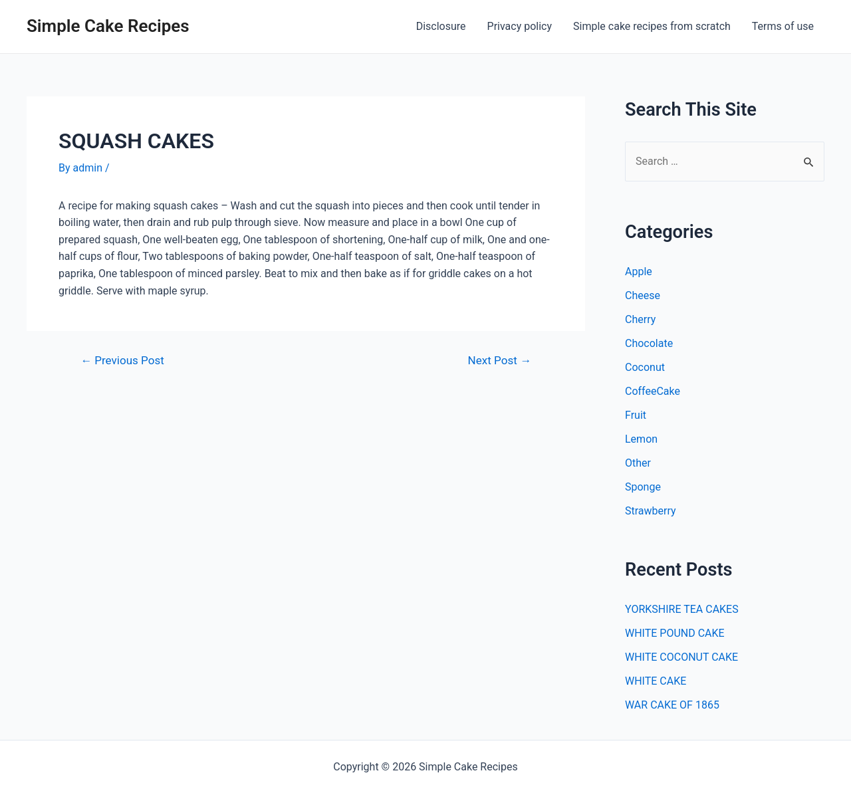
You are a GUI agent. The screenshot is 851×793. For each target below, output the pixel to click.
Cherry (640, 319)
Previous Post (122, 360)
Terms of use (783, 26)
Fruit (635, 415)
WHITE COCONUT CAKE (681, 657)
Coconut (645, 367)
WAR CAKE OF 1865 (672, 705)
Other (638, 463)
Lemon (641, 439)
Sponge (643, 487)
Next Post (499, 360)
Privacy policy (519, 26)
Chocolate (649, 343)
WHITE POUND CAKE (675, 633)
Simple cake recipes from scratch (652, 26)
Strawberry (650, 511)
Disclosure (441, 26)
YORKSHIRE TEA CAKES (682, 609)
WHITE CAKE (655, 681)
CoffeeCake (652, 391)
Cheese (642, 295)
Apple (638, 271)
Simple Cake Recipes (108, 26)
